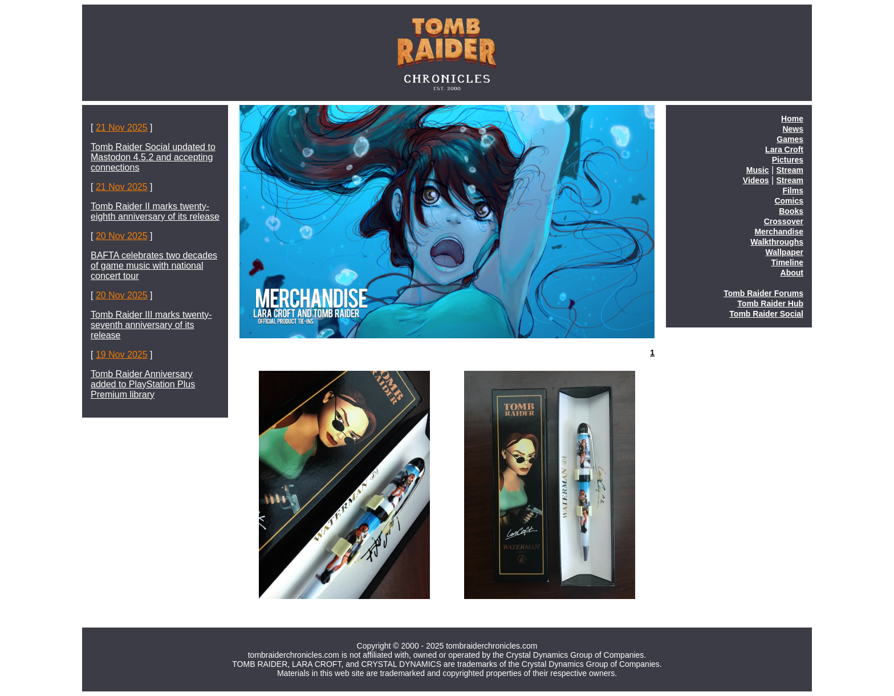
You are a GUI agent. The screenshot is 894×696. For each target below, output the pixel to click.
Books (791, 211)
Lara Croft (784, 149)
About (792, 272)
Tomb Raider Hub (770, 303)
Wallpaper (784, 252)
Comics (788, 200)
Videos (756, 180)
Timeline (787, 262)
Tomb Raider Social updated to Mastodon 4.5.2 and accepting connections (153, 157)
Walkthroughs (776, 241)
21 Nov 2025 (122, 127)
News (792, 128)
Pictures (787, 159)
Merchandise (778, 231)
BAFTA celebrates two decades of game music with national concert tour (154, 265)
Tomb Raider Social (766, 313)
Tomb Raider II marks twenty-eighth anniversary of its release (155, 211)
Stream (790, 170)
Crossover (783, 221)
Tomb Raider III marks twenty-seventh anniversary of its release (151, 325)
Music (757, 170)
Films (792, 190)
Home (792, 118)
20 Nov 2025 (122, 236)
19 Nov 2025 (122, 354)
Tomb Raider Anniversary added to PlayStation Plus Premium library (143, 384)
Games (790, 139)
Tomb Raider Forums (763, 293)
